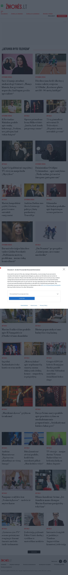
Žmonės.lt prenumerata (29, 564)
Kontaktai (3, 564)
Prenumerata (62, 16)
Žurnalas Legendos (32, 14)
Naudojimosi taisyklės (45, 564)
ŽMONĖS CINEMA (48, 14)
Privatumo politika (59, 564)
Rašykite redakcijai (15, 564)
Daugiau (34, 552)
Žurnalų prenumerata (6, 567)
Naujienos (4, 14)
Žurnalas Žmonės (17, 14)
